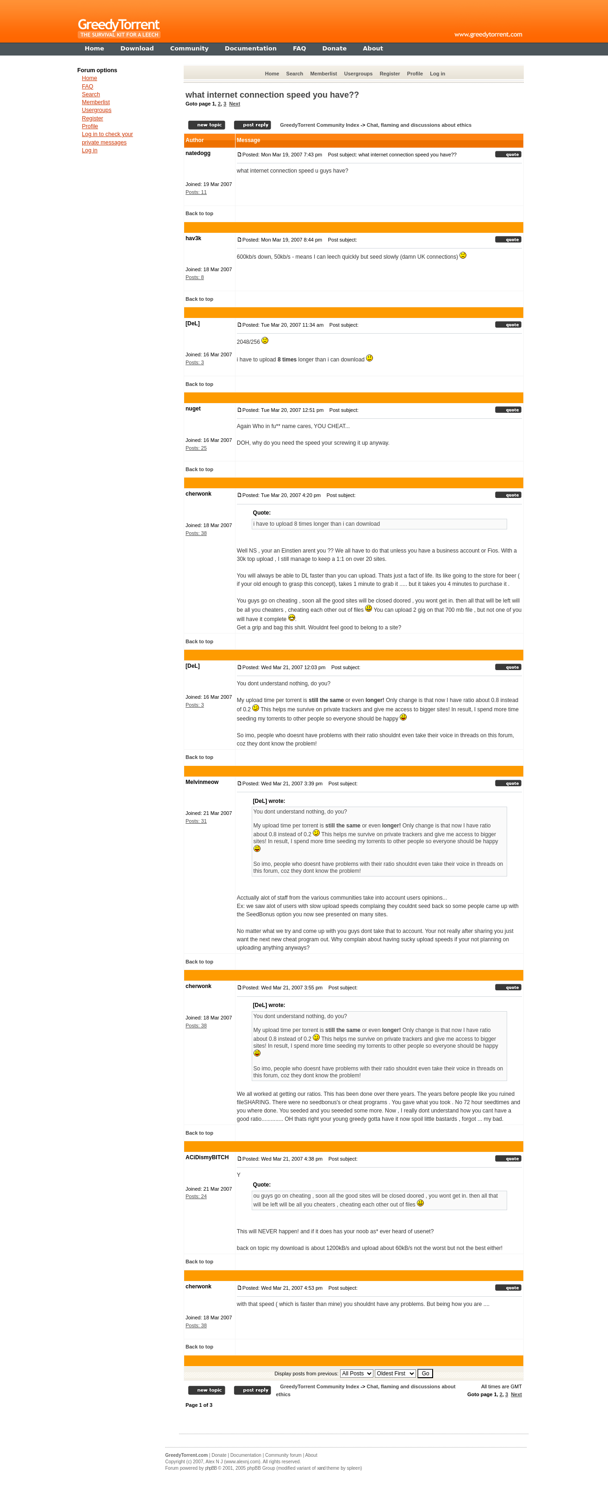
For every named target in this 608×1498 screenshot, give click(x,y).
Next (234, 103)
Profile (415, 73)
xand (321, 1468)
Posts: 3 (195, 362)
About (311, 1455)
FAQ (87, 86)
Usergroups (358, 73)
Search (295, 73)
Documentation (245, 1455)
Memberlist (323, 73)
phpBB (211, 1468)
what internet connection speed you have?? (272, 94)
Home (272, 73)
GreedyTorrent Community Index (319, 125)
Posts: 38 (196, 533)
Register (390, 73)
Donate (218, 1455)
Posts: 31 (196, 821)
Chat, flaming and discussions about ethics (419, 125)
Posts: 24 (196, 1196)
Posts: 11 (196, 192)
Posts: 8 (195, 277)
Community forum (283, 1455)
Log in (437, 73)
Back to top (199, 213)
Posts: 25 (196, 448)
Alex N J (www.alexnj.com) (232, 1461)
